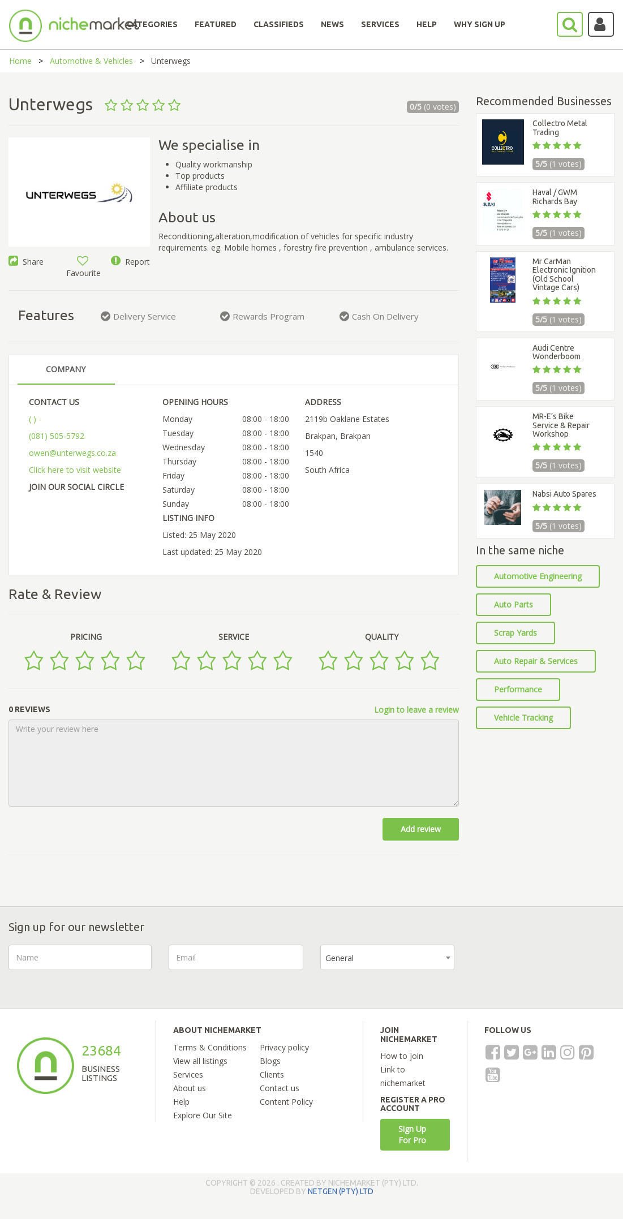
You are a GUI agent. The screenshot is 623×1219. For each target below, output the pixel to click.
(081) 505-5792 (56, 435)
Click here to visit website (75, 469)
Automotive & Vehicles (91, 60)
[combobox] (387, 957)
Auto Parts (513, 604)
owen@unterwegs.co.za (72, 452)
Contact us (279, 1088)
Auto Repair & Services (536, 661)
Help (181, 1101)
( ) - (35, 418)
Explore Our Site (202, 1115)
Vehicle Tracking (523, 717)
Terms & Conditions (210, 1047)
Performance (518, 689)
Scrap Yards (515, 632)
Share (26, 261)
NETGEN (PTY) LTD (340, 1191)
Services (188, 1074)
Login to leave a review (416, 709)
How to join (401, 1055)
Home (20, 60)
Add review (421, 829)
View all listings (200, 1061)
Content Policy (286, 1101)
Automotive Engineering (538, 576)
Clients (272, 1074)
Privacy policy (284, 1047)
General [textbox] (339, 958)
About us (189, 1088)
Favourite (83, 267)
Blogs (270, 1061)
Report (130, 261)
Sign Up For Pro (412, 1134)
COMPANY (65, 369)
